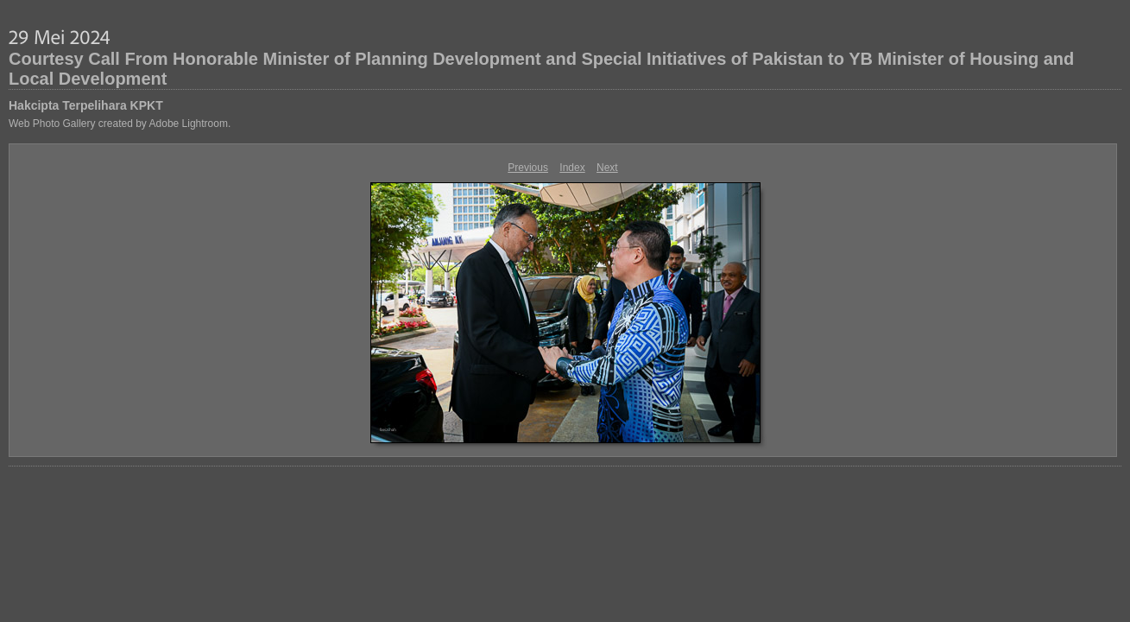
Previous (528, 168)
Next (607, 168)
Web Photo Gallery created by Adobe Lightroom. (119, 123)
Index (571, 168)
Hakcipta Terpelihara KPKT (86, 105)
